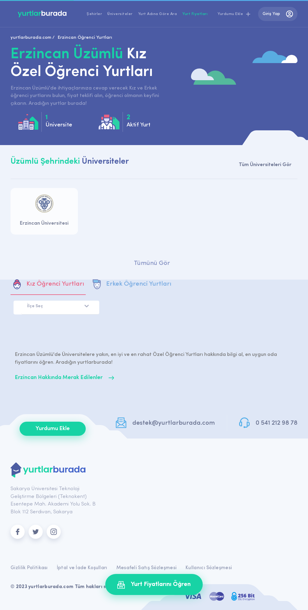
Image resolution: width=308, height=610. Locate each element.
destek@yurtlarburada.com (173, 423)
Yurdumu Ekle (52, 429)
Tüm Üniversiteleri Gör (265, 164)
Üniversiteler (120, 14)
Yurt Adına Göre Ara (157, 14)
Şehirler (94, 14)
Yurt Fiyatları (195, 14)
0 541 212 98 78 (276, 423)
